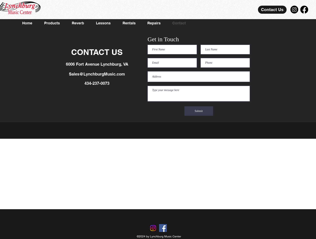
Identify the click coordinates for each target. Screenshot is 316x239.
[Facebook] (304, 9)
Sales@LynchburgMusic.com (97, 74)
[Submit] (198, 111)
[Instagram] (294, 9)
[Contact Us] (272, 10)
